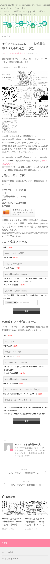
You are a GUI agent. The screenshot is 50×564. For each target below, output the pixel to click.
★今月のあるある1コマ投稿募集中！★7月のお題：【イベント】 (35, 521)
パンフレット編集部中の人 (14, 53)
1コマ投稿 (6, 36)
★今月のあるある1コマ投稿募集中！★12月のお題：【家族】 (12, 521)
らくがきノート (11, 558)
